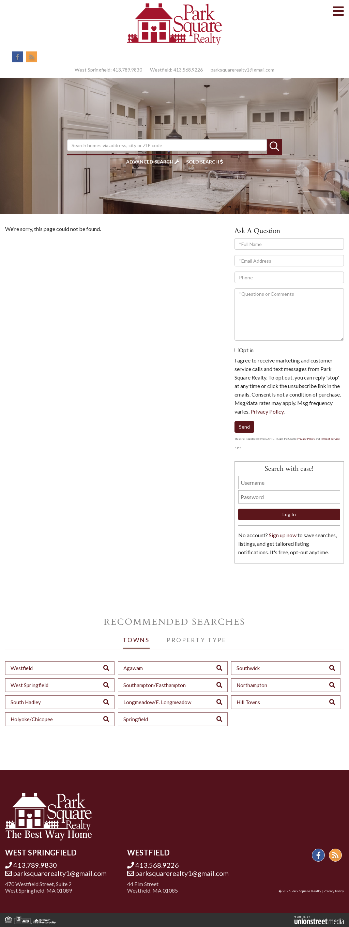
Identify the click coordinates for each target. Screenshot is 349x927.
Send (244, 427)
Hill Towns (248, 702)
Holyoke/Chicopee (32, 719)
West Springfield (29, 685)
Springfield (135, 719)
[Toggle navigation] (338, 11)
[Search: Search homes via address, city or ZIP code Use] (167, 145)
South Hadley (26, 702)
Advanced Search (149, 162)
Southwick (248, 668)
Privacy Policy (267, 411)
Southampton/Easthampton (154, 685)
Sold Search (202, 162)
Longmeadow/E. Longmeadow (157, 702)
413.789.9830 (127, 70)
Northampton (252, 685)
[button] (274, 146)
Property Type (196, 640)
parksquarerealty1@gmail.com (242, 70)
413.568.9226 (188, 70)
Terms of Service (330, 439)
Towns (136, 640)
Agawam (133, 668)
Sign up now (283, 535)
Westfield (22, 668)
